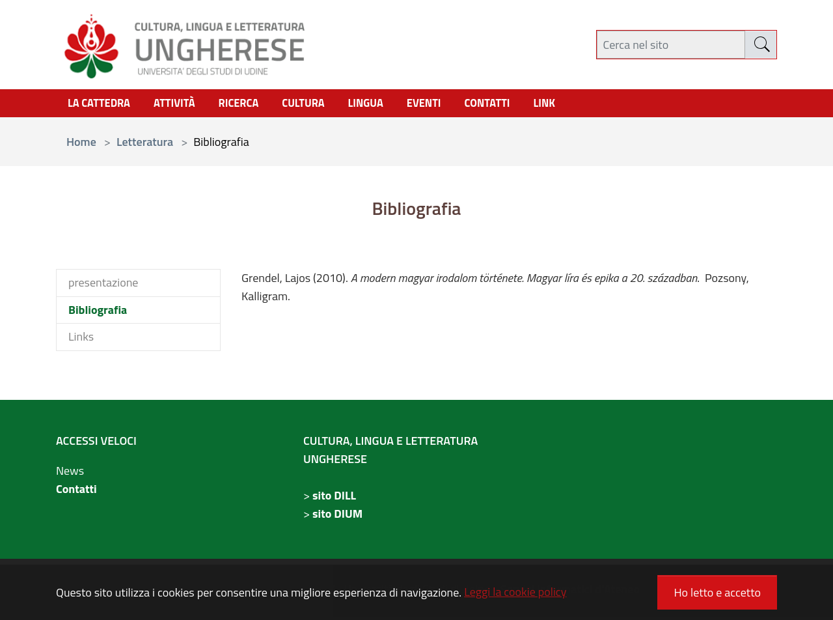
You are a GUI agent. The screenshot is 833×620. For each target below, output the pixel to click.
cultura (319, 104)
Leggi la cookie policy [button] (515, 591)
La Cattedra (102, 104)
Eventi (448, 104)
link (575, 104)
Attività (182, 104)
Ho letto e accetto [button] (717, 592)
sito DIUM (337, 516)
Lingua (385, 104)
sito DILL (334, 498)
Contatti (76, 491)
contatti (515, 104)
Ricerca (250, 104)
